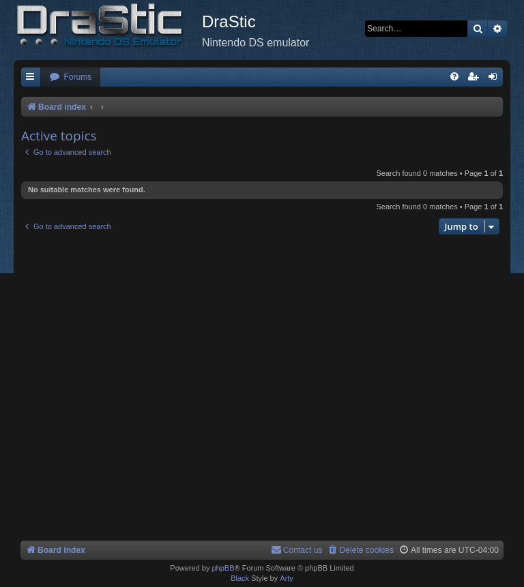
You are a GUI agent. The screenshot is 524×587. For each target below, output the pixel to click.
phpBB (223, 568)
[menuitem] (70, 77)
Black (240, 578)
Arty (286, 578)
